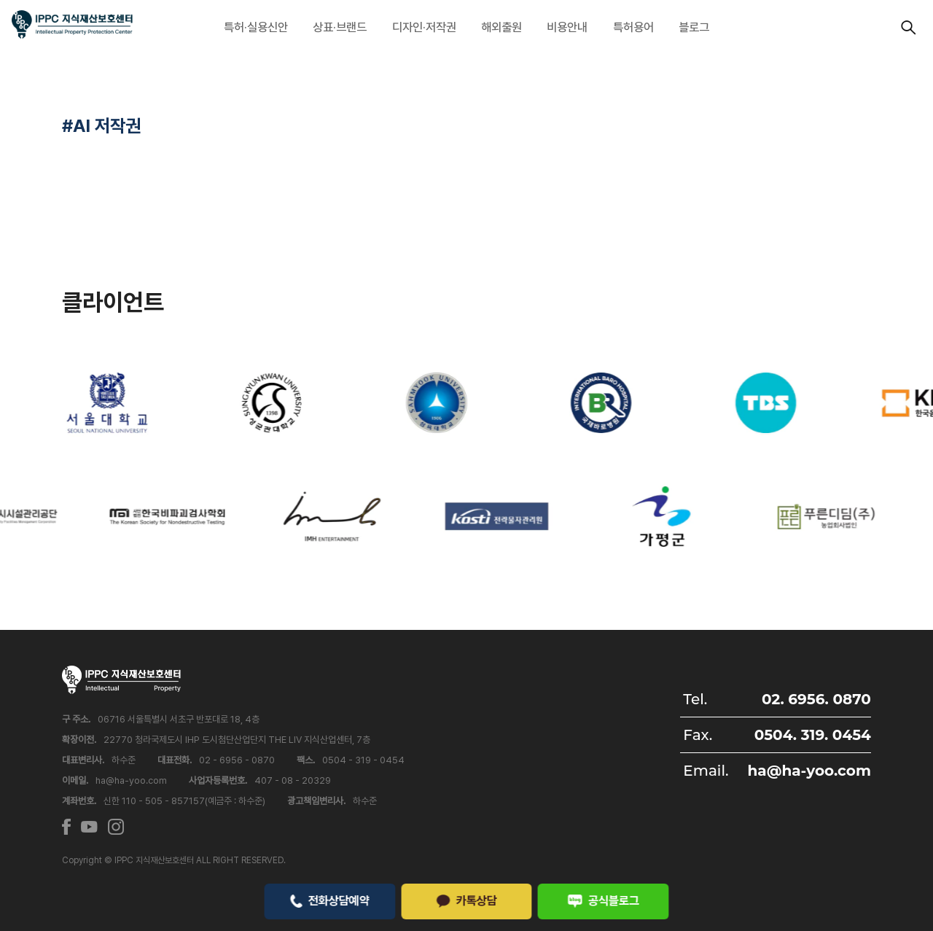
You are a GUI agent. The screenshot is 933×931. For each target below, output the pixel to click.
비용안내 (567, 27)
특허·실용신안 (256, 27)
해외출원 (501, 27)
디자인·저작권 (424, 27)
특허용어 (633, 27)
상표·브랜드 (340, 27)
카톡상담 (466, 900)
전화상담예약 (330, 900)
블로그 (694, 27)
